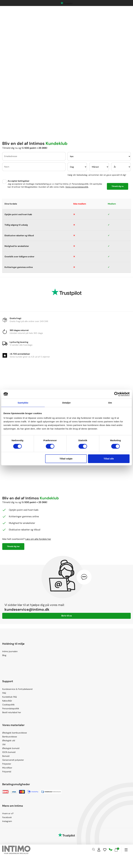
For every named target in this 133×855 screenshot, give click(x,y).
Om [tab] (110, 402)
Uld (3, 744)
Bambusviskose (9, 736)
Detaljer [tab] (66, 402)
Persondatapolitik (10, 708)
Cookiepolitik (8, 704)
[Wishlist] (105, 850)
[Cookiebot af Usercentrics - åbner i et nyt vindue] (116, 394)
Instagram (7, 821)
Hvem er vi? (8, 813)
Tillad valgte (66, 458)
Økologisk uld (8, 740)
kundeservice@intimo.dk (27, 609)
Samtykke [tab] (23, 402)
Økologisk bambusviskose (14, 732)
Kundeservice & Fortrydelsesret (17, 689)
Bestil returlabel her (11, 712)
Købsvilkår (7, 700)
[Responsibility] (110, 850)
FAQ (4, 693)
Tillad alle (109, 458)
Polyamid (6, 771)
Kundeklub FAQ (9, 696)
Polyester (6, 763)
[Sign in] (99, 850)
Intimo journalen (10, 651)
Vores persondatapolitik (76, 187)
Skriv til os (66, 615)
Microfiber (7, 767)
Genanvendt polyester (13, 760)
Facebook (7, 817)
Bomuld (5, 756)
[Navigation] (126, 850)
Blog (4, 655)
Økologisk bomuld (10, 748)
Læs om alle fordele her (38, 539)
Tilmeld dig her (13, 546)
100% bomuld (8, 752)
